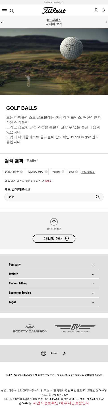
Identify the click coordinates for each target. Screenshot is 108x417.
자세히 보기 (54, 24)
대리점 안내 (57, 238)
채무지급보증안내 (74, 403)
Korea (54, 353)
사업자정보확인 (45, 403)
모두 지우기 (88, 172)
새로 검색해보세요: (17, 189)
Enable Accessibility (53, 2)
